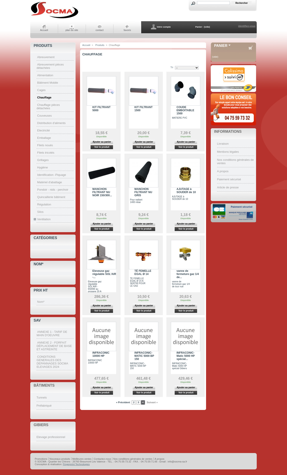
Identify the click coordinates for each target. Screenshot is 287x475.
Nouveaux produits (60, 459)
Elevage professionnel (51, 437)
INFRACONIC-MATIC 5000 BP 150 (144, 356)
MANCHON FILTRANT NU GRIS (143, 192)
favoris (127, 30)
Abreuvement (45, 57)
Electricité (43, 130)
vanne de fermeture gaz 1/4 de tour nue (181, 284)
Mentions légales (228, 151)
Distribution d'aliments (51, 123)
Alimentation (45, 75)
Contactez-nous (102, 459)
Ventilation (44, 219)
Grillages (43, 160)
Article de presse (228, 187)
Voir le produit (101, 147)
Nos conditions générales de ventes (132, 459)
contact (99, 30)
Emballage (44, 137)
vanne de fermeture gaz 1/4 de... (187, 274)
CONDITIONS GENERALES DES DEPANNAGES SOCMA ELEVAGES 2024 (52, 361)
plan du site (71, 30)
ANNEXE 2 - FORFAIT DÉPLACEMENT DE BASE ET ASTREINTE (54, 346)
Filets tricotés (45, 152)
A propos (222, 171)
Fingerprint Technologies (76, 464)
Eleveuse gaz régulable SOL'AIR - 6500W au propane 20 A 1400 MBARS (95, 287)
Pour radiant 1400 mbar (136, 200)
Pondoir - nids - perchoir (52, 189)
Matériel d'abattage (49, 182)
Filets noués (45, 145)
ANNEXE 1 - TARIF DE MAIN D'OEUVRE (52, 333)
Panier (220, 46)
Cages (41, 90)
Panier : (199, 27)
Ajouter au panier (102, 142)
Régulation (44, 204)
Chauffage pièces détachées (48, 106)
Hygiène (42, 167)
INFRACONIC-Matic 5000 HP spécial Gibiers (179, 366)
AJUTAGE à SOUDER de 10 (186, 190)
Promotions (41, 459)
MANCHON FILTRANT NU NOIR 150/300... (102, 192)
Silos (40, 212)
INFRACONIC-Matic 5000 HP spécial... (185, 356)
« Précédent (123, 402)
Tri (171, 67)
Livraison (223, 143)
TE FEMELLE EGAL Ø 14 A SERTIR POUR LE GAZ (138, 282)
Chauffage (44, 97)
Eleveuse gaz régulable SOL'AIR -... (104, 274)
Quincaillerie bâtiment (51, 197)
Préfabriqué (44, 405)
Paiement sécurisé (229, 179)
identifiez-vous (246, 26)
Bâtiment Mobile (47, 82)
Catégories (45, 238)
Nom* (38, 264)
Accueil (44, 30)
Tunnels (42, 397)
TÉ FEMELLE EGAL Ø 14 (143, 272)
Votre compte (164, 27)
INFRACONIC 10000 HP (100, 354)
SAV (37, 320)
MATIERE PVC (179, 118)
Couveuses (44, 115)
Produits (43, 46)
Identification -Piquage (51, 174)
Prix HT (41, 290)
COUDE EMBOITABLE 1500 (185, 110)
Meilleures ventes (82, 459)
